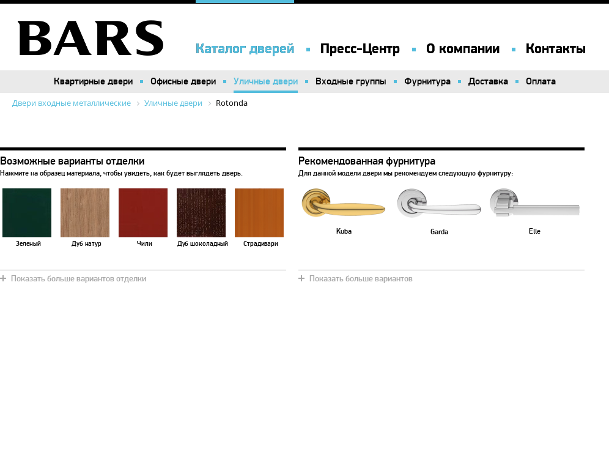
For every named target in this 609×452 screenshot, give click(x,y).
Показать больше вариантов (361, 278)
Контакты (556, 49)
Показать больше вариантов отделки (78, 278)
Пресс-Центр (360, 49)
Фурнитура (427, 81)
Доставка (488, 81)
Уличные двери (266, 81)
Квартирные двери (93, 81)
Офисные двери (183, 81)
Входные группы (351, 81)
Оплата (541, 81)
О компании (463, 49)
